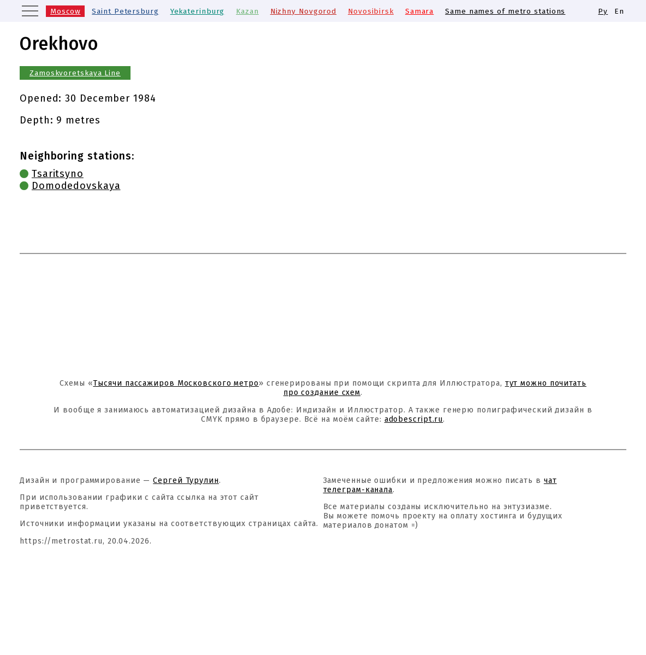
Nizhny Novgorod (303, 11)
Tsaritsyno (58, 174)
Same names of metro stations (505, 11)
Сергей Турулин (186, 480)
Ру (603, 11)
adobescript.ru (413, 419)
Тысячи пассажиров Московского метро (176, 383)
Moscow (65, 11)
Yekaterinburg (197, 11)
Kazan (247, 11)
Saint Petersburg (125, 11)
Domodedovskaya (76, 186)
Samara (419, 11)
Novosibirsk (371, 11)
